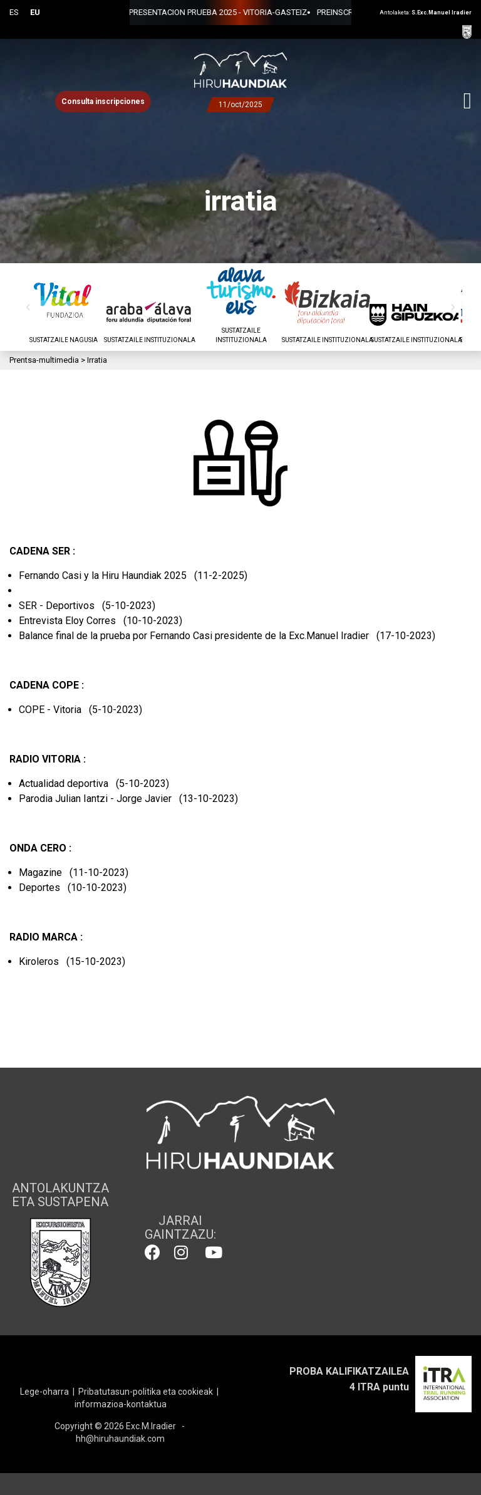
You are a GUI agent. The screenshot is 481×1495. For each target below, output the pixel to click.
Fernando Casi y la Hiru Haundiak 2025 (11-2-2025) (133, 575)
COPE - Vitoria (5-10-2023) (80, 710)
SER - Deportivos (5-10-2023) (87, 606)
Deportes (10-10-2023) (73, 887)
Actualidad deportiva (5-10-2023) (94, 783)
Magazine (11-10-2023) (73, 872)
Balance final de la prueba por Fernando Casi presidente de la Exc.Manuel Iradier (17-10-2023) (227, 636)
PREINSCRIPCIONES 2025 (291, 12)
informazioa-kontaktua (121, 1404)
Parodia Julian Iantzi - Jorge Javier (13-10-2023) (128, 799)
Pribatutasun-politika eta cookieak (145, 1392)
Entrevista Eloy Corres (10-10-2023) (100, 621)
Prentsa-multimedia (44, 360)
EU (35, 12)
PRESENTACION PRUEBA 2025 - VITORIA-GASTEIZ (147, 12)
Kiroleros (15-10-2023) (72, 961)
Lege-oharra (44, 1392)
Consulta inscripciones (103, 101)
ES (14, 12)
